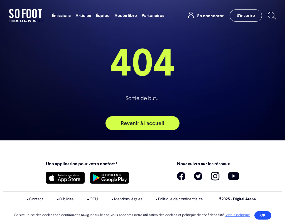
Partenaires (153, 15)
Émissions (61, 15)
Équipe (103, 15)
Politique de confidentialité (180, 199)
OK (263, 215)
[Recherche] (271, 15)
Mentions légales (128, 199)
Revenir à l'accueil (142, 123)
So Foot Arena (26, 15)
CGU (94, 199)
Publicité (66, 199)
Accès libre (125, 15)
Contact (36, 199)
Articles (83, 15)
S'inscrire (246, 15)
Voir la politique (237, 215)
